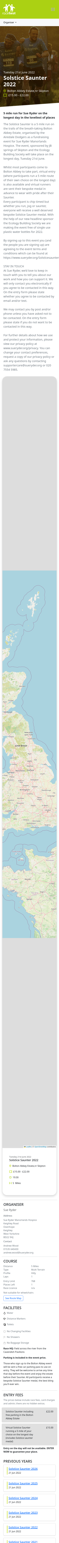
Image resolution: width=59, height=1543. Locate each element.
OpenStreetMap (40, 1147)
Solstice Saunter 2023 (23, 1513)
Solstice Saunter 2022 (23, 1527)
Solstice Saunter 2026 (23, 1469)
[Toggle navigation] (53, 9)
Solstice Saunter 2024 (23, 1498)
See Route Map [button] (13, 1298)
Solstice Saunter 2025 (23, 1483)
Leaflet (27, 1147)
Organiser (9, 22)
